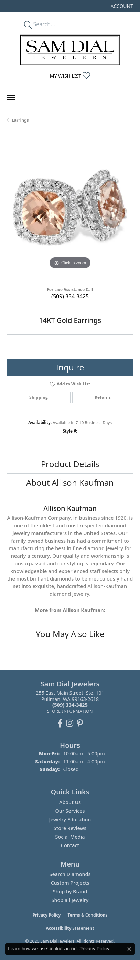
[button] (121, 6)
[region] (70, 207)
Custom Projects (70, 883)
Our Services (70, 811)
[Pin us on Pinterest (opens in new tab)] (80, 723)
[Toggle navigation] (11, 97)
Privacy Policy (47, 915)
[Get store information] (70, 711)
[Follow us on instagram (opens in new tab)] (69, 723)
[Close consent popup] (129, 949)
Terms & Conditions (87, 915)
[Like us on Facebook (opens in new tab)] (60, 723)
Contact (70, 845)
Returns (103, 397)
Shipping (38, 397)
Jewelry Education (70, 819)
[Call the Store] (70, 705)
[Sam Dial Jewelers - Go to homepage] (70, 49)
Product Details (70, 463)
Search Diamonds (69, 874)
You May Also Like (70, 634)
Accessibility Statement (70, 928)
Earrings (20, 120)
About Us (70, 802)
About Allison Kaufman (70, 482)
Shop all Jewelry (70, 900)
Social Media (70, 836)
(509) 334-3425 (70, 296)
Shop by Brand (70, 891)
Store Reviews (70, 828)
